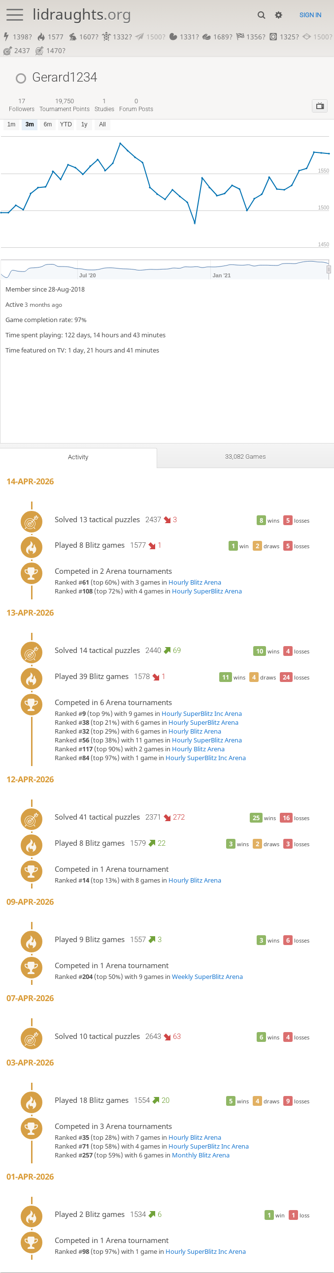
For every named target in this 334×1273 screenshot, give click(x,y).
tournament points (64, 105)
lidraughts (82, 14)
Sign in (310, 15)
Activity (78, 458)
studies (104, 105)
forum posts (136, 105)
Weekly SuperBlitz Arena (207, 977)
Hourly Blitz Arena (194, 582)
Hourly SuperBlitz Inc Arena (202, 714)
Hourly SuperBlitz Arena (207, 591)
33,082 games (245, 457)
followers (21, 105)
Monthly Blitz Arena (201, 1155)
